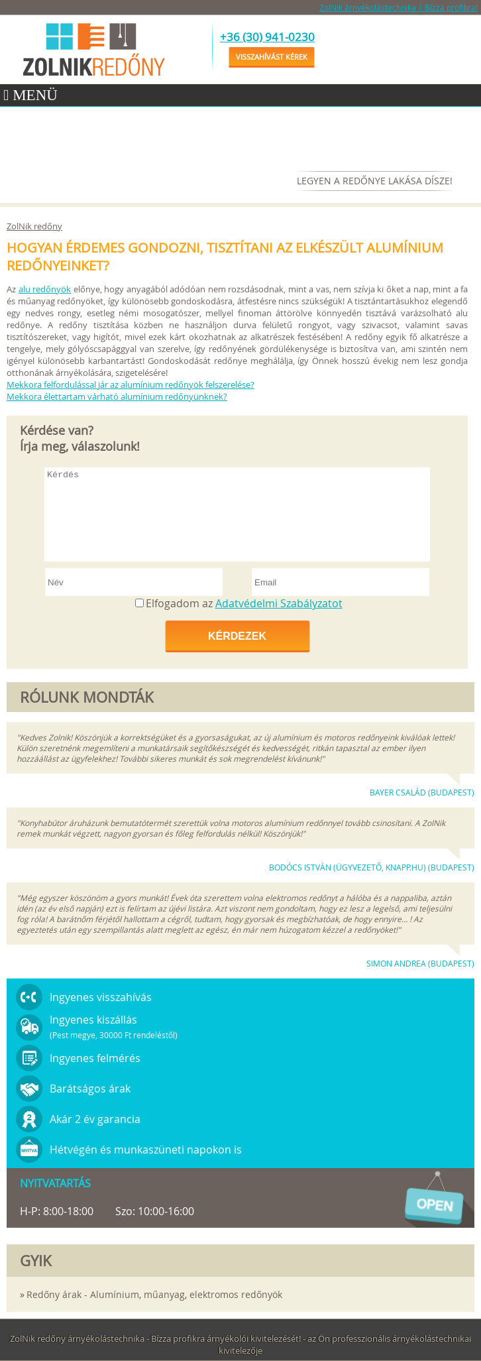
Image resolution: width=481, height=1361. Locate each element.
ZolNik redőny (34, 226)
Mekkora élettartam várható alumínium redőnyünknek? (117, 396)
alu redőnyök (45, 289)
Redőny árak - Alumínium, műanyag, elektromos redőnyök (154, 1294)
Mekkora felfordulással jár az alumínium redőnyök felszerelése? (130, 384)
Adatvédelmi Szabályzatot (279, 603)
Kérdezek (237, 636)
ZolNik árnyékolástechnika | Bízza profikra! (398, 7)
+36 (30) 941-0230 (267, 36)
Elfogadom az (244, 603)
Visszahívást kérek (271, 57)
